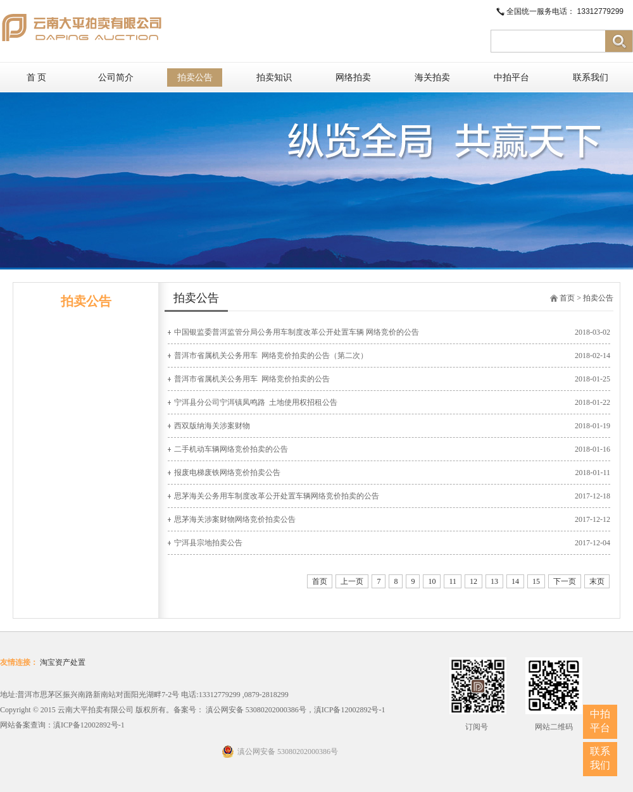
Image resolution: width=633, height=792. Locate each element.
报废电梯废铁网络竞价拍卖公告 (227, 472)
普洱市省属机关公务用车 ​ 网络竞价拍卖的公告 (252, 378)
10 (432, 581)
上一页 (352, 581)
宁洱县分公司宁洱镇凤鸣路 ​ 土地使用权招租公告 (255, 402)
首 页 (37, 77)
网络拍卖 (353, 77)
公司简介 (116, 77)
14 (515, 581)
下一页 (564, 581)
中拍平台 (511, 77)
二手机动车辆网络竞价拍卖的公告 (231, 449)
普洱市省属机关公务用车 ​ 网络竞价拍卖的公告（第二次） (271, 355)
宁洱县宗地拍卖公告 (208, 542)
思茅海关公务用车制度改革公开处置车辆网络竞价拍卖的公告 (276, 496)
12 (473, 581)
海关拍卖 (432, 77)
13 (494, 581)
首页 (567, 298)
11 (452, 581)
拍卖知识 (274, 77)
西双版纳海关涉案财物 (212, 425)
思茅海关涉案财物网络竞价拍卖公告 (235, 519)
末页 (597, 581)
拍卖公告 (195, 77)
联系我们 (590, 77)
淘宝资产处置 (62, 662)
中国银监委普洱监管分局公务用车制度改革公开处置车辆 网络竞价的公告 (296, 332)
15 (536, 581)
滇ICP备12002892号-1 (89, 725)
